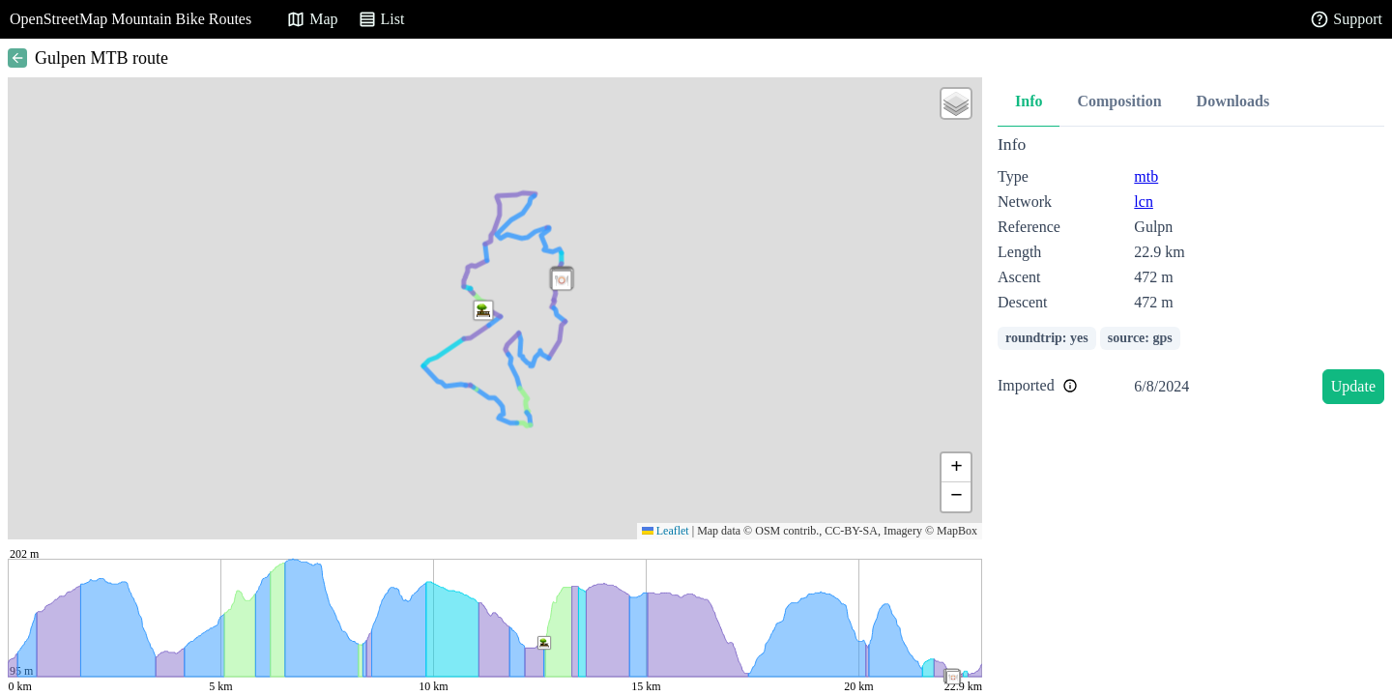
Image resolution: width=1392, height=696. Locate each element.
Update (1353, 386)
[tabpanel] (1191, 273)
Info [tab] (1028, 101)
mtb (1146, 176)
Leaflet (665, 530)
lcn (1143, 201)
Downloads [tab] (1233, 101)
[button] (561, 280)
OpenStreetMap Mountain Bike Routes (130, 19)
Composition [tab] (1119, 101)
